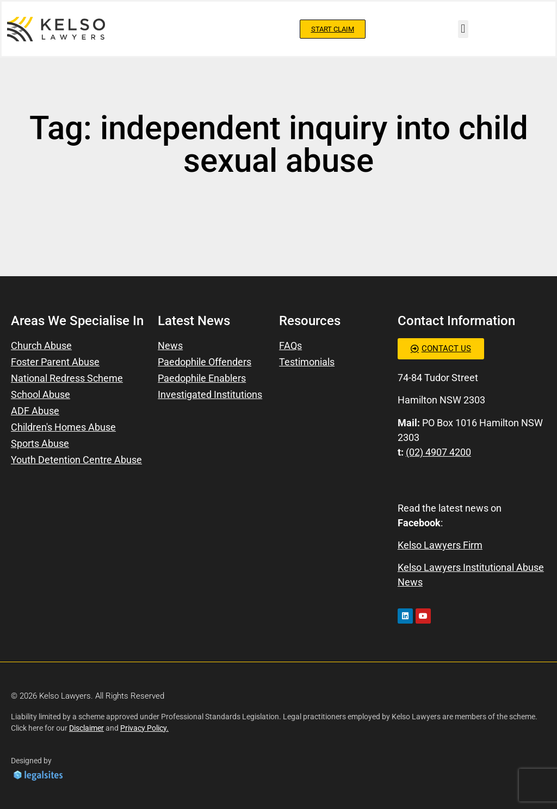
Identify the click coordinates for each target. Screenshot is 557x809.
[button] (463, 29)
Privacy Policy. (144, 728)
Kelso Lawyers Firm (440, 545)
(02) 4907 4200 (438, 452)
